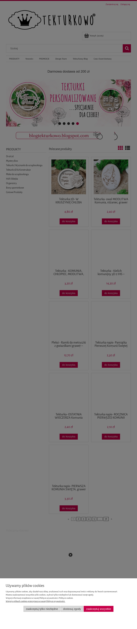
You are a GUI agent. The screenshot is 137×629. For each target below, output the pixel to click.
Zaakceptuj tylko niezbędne (42, 608)
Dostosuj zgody (72, 608)
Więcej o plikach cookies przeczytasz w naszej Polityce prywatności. (35, 601)
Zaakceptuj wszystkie (98, 608)
